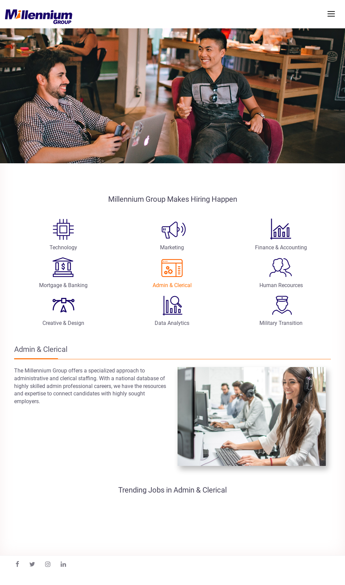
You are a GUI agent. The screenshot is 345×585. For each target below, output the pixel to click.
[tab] (63, 236)
